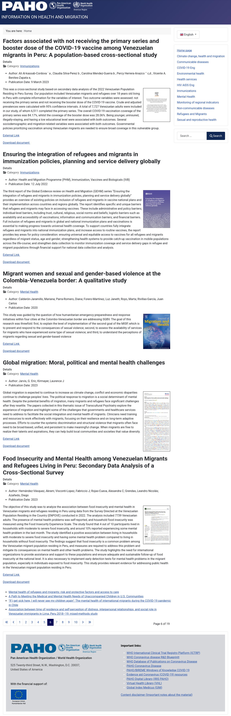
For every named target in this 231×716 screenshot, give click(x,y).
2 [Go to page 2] (26, 622)
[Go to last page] (89, 622)
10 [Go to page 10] (75, 622)
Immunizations (29, 66)
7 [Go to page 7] (56, 622)
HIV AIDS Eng (185, 85)
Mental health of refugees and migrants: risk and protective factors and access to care (64, 592)
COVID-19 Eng (186, 68)
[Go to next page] (83, 622)
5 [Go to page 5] (44, 622)
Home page (184, 50)
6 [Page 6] (50, 622)
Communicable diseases (193, 62)
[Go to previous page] (13, 622)
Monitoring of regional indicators (198, 102)
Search (216, 136)
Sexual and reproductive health (196, 119)
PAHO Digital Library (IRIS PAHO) (148, 679)
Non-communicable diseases (195, 108)
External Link (11, 135)
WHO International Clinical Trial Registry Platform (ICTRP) (163, 653)
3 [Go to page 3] (32, 622)
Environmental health (190, 73)
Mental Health (29, 292)
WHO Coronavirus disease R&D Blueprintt (153, 657)
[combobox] (192, 136)
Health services (187, 79)
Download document (16, 142)
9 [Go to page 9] (69, 622)
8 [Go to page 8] (63, 622)
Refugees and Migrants (192, 114)
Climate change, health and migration (201, 56)
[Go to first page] (6, 622)
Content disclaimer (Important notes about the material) (157, 695)
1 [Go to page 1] (20, 622)
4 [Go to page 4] (38, 622)
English (187, 34)
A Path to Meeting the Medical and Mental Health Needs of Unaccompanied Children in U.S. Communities (76, 596)
